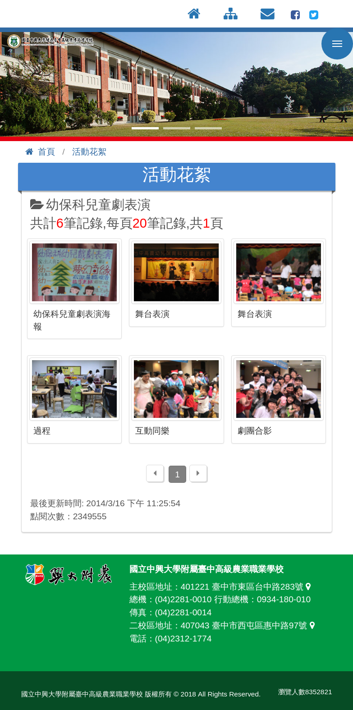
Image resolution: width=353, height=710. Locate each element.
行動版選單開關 (337, 45)
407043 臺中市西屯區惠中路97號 (250, 625)
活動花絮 (89, 151)
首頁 (40, 151)
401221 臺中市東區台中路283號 (248, 586)
